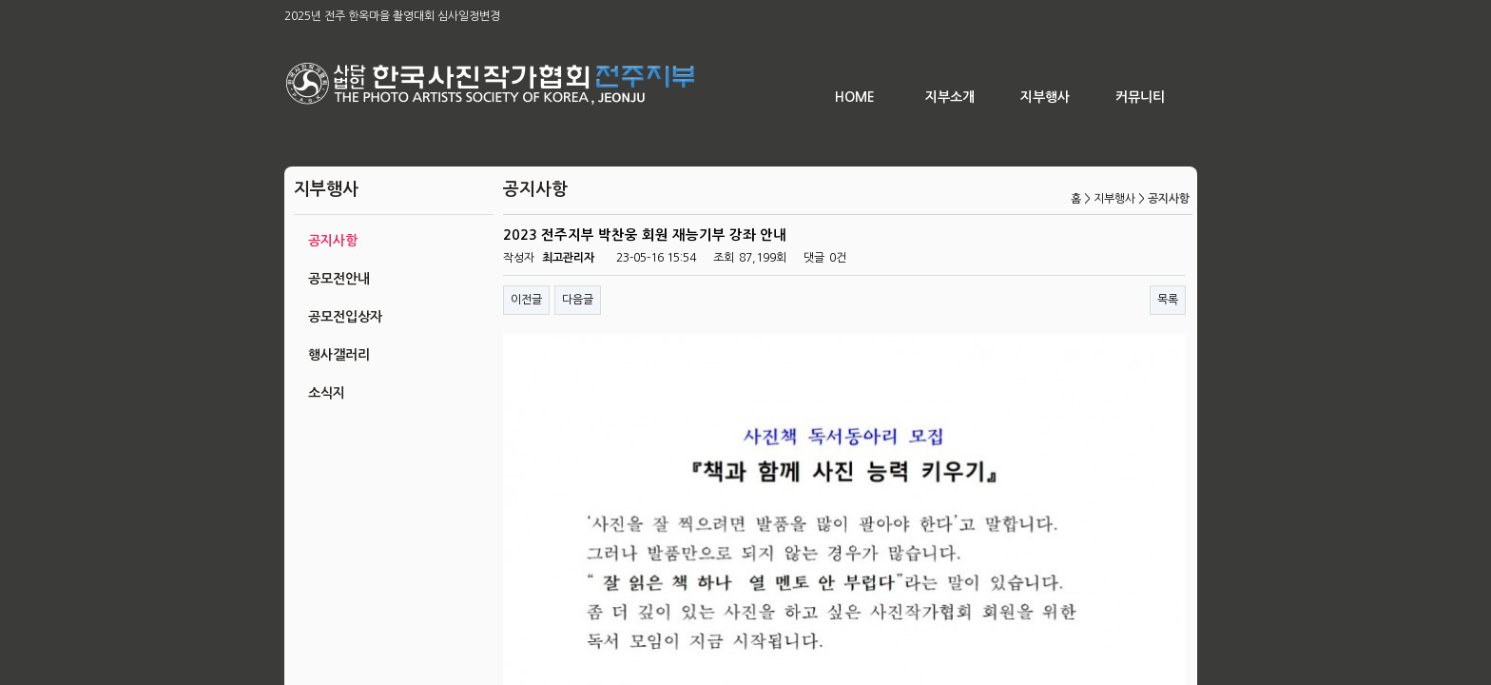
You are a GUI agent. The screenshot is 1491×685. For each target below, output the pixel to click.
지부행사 (1045, 97)
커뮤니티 (1140, 97)
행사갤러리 (339, 355)
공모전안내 (339, 278)
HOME (855, 97)
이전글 (526, 299)
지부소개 (950, 97)
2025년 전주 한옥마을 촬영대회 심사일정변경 (392, 16)
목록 (1167, 299)
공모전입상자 (345, 316)
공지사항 (333, 240)
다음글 (577, 299)
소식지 (326, 393)
